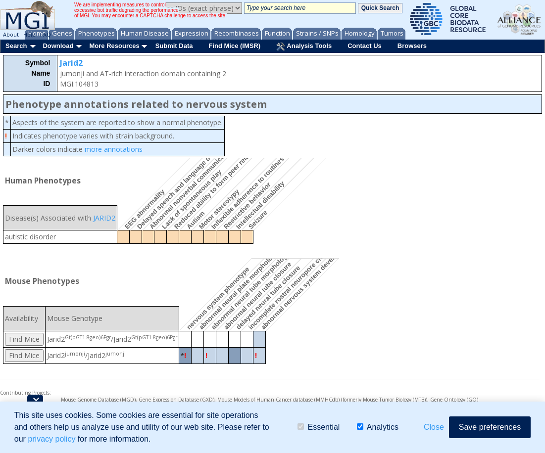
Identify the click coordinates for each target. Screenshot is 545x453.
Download (58, 45)
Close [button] (434, 427)
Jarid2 (71, 62)
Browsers (412, 45)
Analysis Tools (304, 46)
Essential (318, 427)
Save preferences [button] (490, 427)
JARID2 (104, 218)
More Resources (114, 45)
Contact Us (364, 45)
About (11, 34)
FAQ (45, 34)
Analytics (377, 427)
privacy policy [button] (51, 439)
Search (16, 45)
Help (29, 34)
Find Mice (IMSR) (234, 45)
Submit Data (174, 45)
